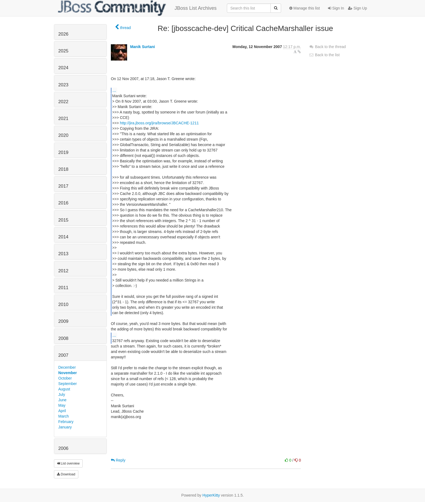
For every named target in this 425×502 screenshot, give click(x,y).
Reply (118, 460)
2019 (63, 152)
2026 (63, 34)
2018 (63, 169)
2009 (63, 321)
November (67, 373)
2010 (63, 304)
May (61, 405)
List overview (68, 463)
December (67, 367)
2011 (63, 287)
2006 (63, 448)
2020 (63, 135)
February (65, 421)
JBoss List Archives (137, 8)
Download (66, 474)
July (61, 394)
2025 (63, 50)
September (67, 383)
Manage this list (304, 8)
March (63, 416)
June (62, 400)
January (65, 427)
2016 (63, 203)
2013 (63, 253)
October (65, 378)
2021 (63, 118)
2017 (63, 186)
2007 (63, 355)
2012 (63, 270)
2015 (63, 220)
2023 (63, 84)
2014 (63, 236)
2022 (63, 101)
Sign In (336, 8)
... (114, 90)
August (64, 389)
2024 (63, 67)
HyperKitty (211, 495)
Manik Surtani (142, 47)
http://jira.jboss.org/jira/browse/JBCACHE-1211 (159, 123)
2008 (63, 338)
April (62, 411)
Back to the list (324, 55)
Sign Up (357, 8)
